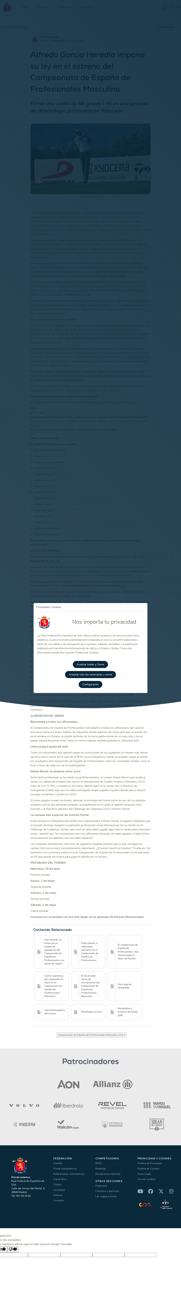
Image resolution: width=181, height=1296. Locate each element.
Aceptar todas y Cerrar (90, 664)
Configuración (90, 684)
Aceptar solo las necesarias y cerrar (90, 674)
